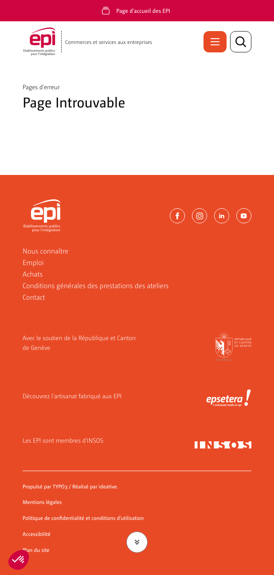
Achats (33, 273)
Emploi (33, 262)
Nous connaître (45, 250)
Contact (34, 296)
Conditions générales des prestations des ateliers (95, 285)
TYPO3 (60, 486)
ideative (108, 486)
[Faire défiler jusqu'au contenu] (137, 542)
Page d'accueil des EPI (143, 10)
